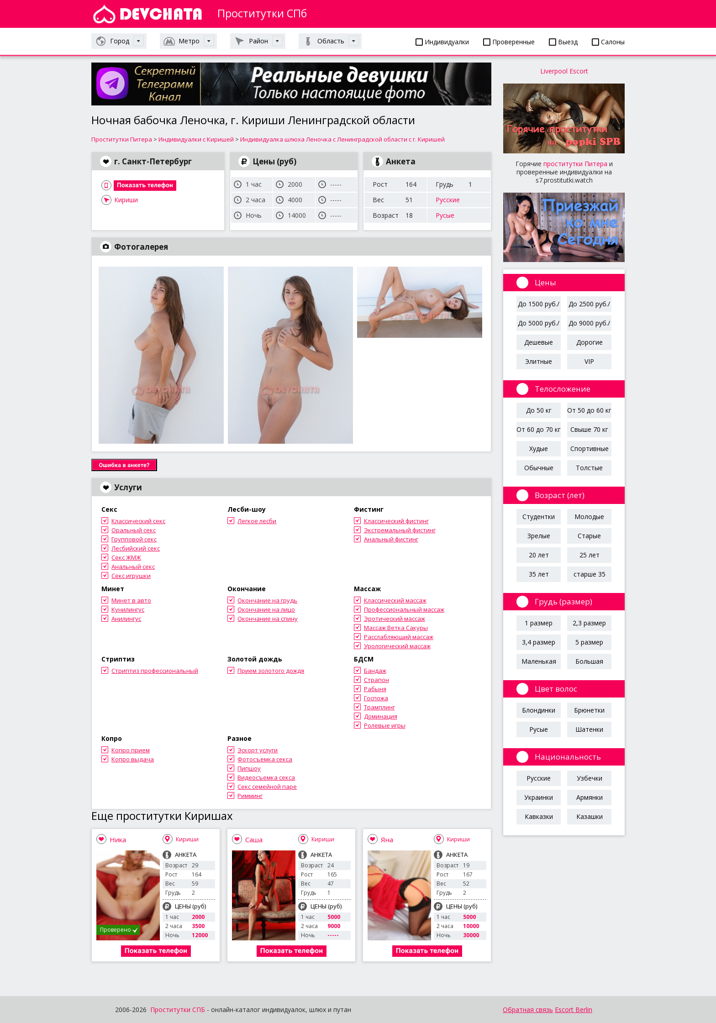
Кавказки (539, 816)
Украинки (538, 797)
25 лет (589, 555)
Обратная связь (528, 1009)
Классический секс (138, 521)
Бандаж (375, 670)
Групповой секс (134, 539)
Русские (448, 199)
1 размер (539, 623)
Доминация (380, 716)
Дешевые (538, 342)
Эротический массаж (394, 618)
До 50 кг (539, 410)
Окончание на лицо (266, 609)
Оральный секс (133, 530)
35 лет (539, 574)
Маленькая (538, 661)
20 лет (539, 555)
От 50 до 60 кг (589, 410)
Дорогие (589, 342)
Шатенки (589, 729)
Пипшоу (249, 768)
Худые (538, 448)
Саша (254, 839)
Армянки (589, 797)
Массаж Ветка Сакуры (396, 628)
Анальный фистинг (391, 539)
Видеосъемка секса (266, 777)
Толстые (589, 467)
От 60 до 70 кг (538, 429)
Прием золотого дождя (270, 670)
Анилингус (126, 618)
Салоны (608, 41)
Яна (387, 839)
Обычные (538, 467)
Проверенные (509, 41)
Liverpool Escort (564, 71)
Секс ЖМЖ (126, 557)
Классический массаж (395, 600)
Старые (589, 535)
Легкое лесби (256, 521)
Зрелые (538, 535)
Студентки (538, 516)
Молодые (589, 516)
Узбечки (589, 778)
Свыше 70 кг (589, 429)
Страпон (376, 680)
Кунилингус (127, 609)
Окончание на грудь (267, 600)
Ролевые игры (384, 725)
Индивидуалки (442, 41)
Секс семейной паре (267, 786)
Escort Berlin (573, 1009)
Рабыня (375, 689)
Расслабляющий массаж (398, 637)
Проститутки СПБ (177, 1009)
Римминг (250, 796)
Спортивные (589, 448)
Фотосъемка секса (264, 759)
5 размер (589, 642)
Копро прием (130, 750)
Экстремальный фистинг (400, 530)
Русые (445, 215)
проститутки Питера (575, 163)
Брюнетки (589, 710)
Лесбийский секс (135, 548)
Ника (118, 839)
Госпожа (376, 698)
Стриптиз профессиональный (154, 670)
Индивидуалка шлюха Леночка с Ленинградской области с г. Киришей (342, 139)
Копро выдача (132, 759)
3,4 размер (538, 642)
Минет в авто (131, 600)
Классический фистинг (396, 521)
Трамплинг (379, 707)
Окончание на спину (267, 618)
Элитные (538, 361)
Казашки (589, 816)
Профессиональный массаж (404, 609)
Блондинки (538, 710)
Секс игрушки (131, 576)
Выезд (563, 41)
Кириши (126, 199)
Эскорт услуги (257, 750)
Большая (589, 661)
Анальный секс (133, 566)
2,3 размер (589, 623)
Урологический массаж (397, 646)
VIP (589, 361)
